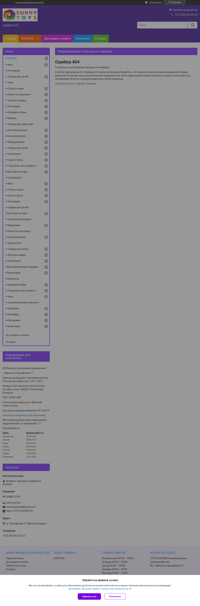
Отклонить (115, 596)
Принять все (89, 596)
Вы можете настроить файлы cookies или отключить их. (99, 588)
